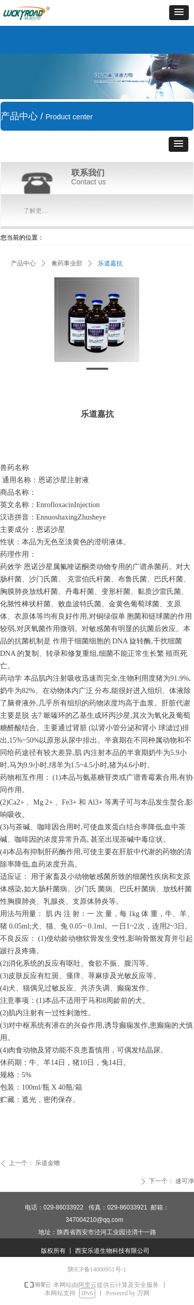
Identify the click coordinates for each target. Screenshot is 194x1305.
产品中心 (23, 263)
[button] (179, 12)
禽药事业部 (66, 263)
